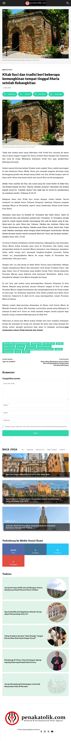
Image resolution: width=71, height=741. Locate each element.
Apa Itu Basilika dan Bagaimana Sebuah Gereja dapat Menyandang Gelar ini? (23, 613)
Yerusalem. (8, 352)
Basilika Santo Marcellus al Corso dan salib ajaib (28, 474)
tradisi (59, 349)
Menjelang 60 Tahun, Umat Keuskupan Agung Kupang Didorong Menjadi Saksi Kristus (22, 661)
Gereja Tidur (9, 346)
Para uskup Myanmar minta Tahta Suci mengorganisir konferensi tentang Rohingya (55, 363)
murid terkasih (44, 346)
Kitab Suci (31, 346)
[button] (4, 3)
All (23, 449)
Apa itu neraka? (8, 361)
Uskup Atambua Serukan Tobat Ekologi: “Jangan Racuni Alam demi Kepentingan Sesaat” (23, 637)
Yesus (18, 352)
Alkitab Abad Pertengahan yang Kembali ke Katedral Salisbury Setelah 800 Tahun (30, 526)
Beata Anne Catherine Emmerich (16, 343)
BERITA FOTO (7, 70)
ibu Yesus (20, 346)
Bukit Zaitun (49, 343)
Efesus (59, 343)
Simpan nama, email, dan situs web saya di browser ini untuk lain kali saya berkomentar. (36, 426)
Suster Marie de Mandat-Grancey (39, 349)
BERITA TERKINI (52, 449)
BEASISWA (30, 449)
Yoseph (26, 352)
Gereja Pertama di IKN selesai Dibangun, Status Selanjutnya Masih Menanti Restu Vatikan (23, 589)
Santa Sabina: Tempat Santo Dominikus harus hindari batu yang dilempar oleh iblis (32, 500)
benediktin (36, 343)
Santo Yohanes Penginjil (13, 349)
